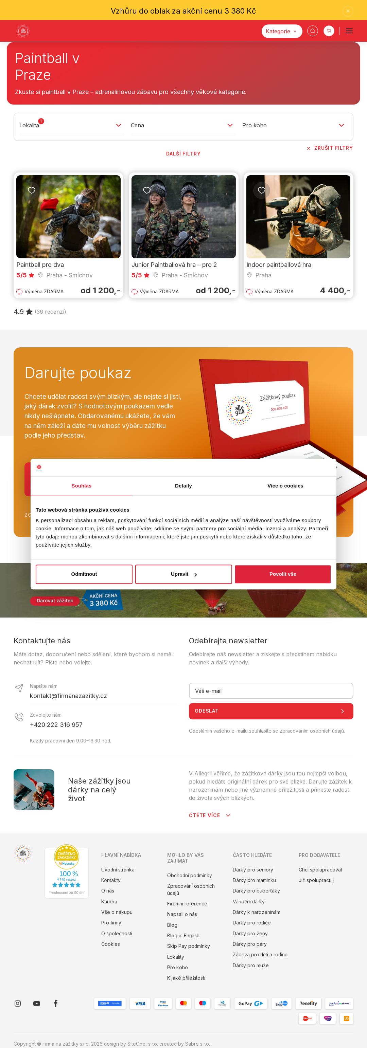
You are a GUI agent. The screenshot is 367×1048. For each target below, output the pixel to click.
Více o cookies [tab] (285, 486)
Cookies (110, 944)
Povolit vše (282, 574)
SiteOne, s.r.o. (142, 1044)
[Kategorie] (282, 31)
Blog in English (183, 935)
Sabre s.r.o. (197, 1044)
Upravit (184, 574)
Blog (172, 925)
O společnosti (116, 933)
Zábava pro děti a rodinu (260, 954)
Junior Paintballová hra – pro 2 (174, 265)
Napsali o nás (182, 914)
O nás (107, 891)
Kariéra (109, 901)
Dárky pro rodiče (252, 922)
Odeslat (271, 711)
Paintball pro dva (40, 265)
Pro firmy (111, 922)
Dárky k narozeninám (256, 912)
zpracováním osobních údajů (312, 731)
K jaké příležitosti (186, 978)
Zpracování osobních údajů (191, 889)
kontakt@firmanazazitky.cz (68, 695)
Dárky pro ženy (250, 933)
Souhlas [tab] (81, 486)
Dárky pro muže (251, 965)
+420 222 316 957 (56, 724)
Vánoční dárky (249, 901)
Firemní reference (187, 903)
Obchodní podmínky (189, 875)
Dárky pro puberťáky (256, 891)
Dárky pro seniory (253, 869)
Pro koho (177, 967)
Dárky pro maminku (254, 880)
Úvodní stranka (118, 869)
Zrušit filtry (329, 148)
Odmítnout (84, 574)
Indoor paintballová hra (278, 265)
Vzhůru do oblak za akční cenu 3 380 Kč (183, 10)
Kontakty (111, 880)
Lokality (175, 957)
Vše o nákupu (117, 912)
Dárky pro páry (250, 944)
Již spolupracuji (316, 880)
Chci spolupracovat (320, 869)
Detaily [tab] (183, 486)
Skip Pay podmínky (188, 946)
